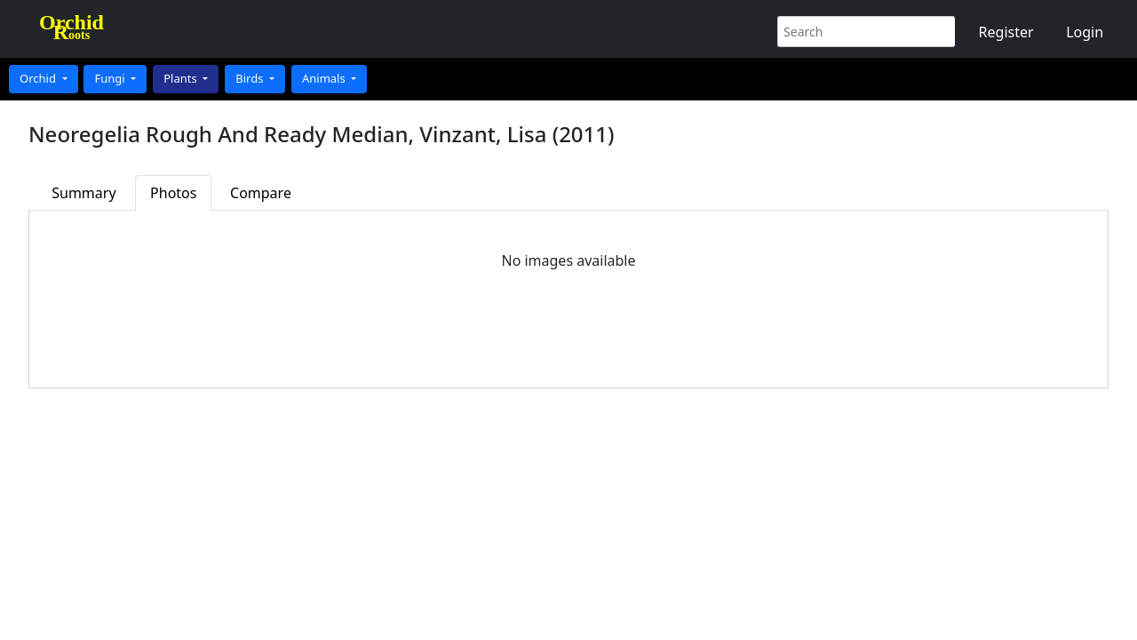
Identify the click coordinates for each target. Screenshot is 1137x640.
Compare (260, 193)
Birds (250, 78)
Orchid (39, 78)
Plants (181, 78)
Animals (325, 78)
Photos (173, 193)
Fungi (111, 78)
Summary (83, 193)
